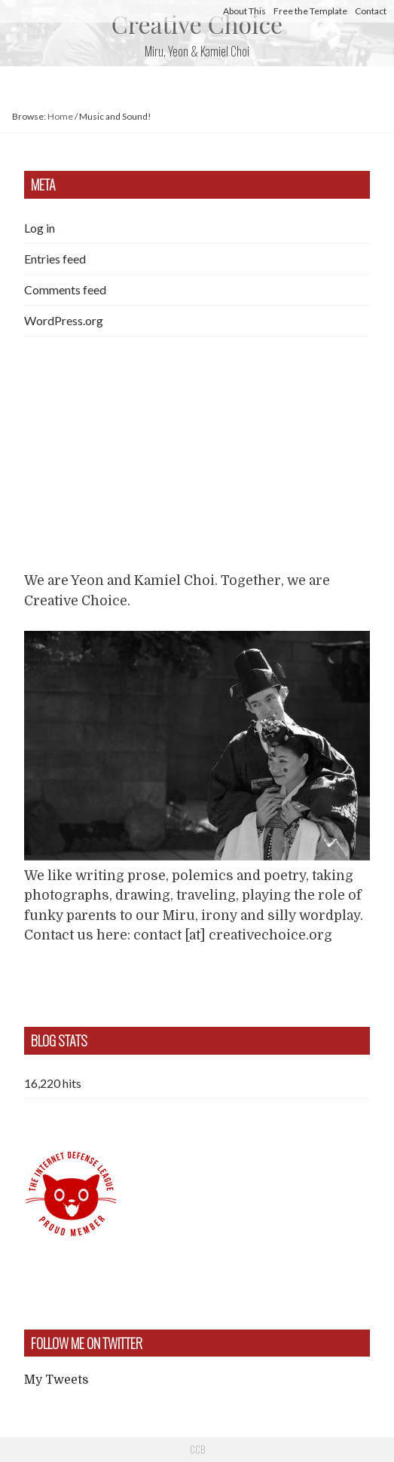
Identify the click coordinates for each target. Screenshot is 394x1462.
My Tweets (56, 1380)
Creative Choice (197, 24)
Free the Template (310, 11)
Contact (370, 11)
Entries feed (55, 258)
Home (60, 116)
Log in (39, 228)
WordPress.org (63, 320)
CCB (197, 1449)
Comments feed (65, 289)
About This (244, 11)
